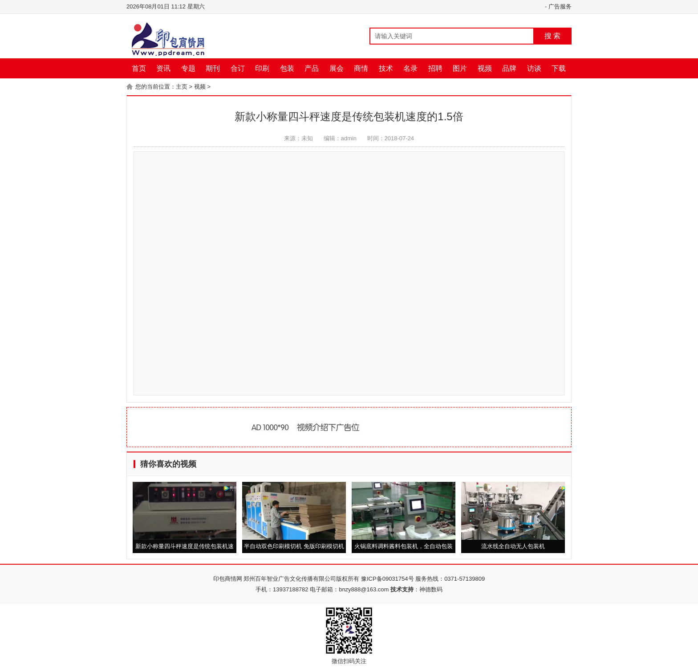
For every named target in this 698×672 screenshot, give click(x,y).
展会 (336, 68)
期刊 (213, 68)
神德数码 (430, 589)
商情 (361, 68)
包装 (287, 68)
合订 (238, 68)
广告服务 (560, 6)
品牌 (509, 68)
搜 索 (552, 36)
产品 (311, 68)
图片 (460, 68)
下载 (559, 68)
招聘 (435, 68)
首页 (139, 68)
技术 (386, 68)
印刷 (262, 68)
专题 (188, 68)
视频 (485, 68)
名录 (410, 68)
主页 (181, 86)
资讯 (163, 68)
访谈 (534, 68)
